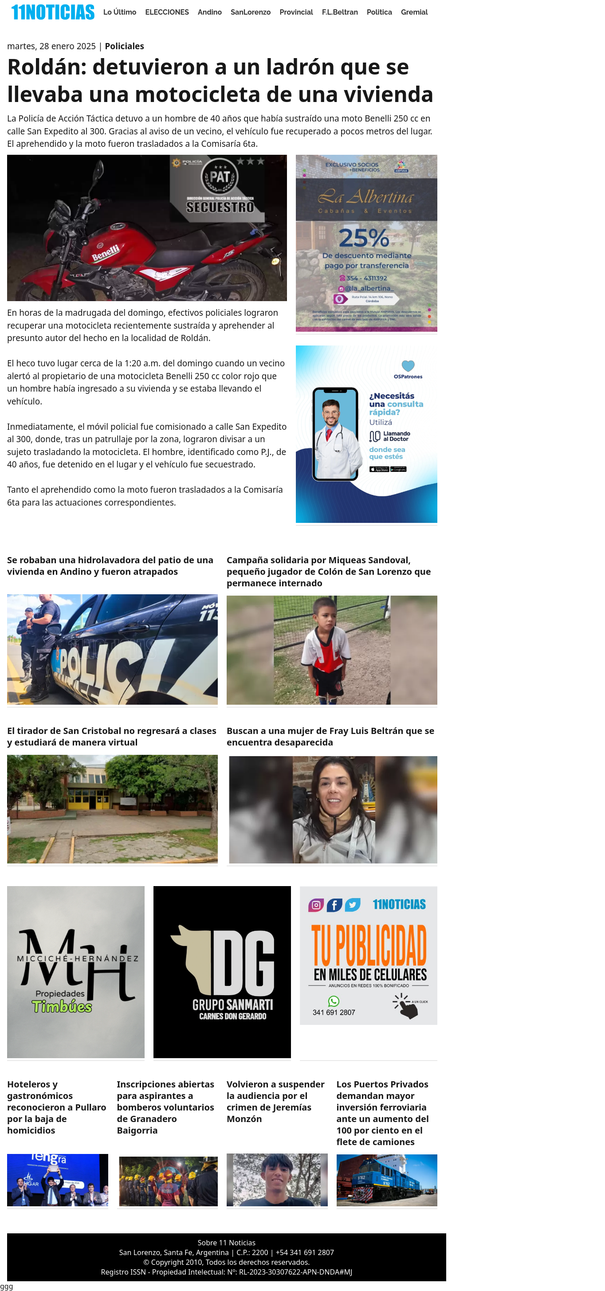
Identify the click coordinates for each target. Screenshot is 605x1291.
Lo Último (120, 12)
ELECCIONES (167, 12)
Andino (210, 12)
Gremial (414, 12)
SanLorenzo (251, 12)
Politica (379, 12)
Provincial (296, 12)
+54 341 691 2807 (305, 1252)
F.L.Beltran (340, 12)
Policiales (124, 46)
